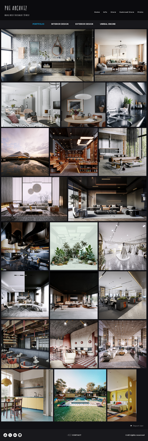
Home (97, 12)
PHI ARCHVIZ (16, 8)
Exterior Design (84, 24)
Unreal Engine (108, 24)
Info (105, 12)
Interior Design (59, 24)
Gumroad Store (126, 12)
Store (113, 12)
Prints (140, 12)
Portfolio (38, 24)
